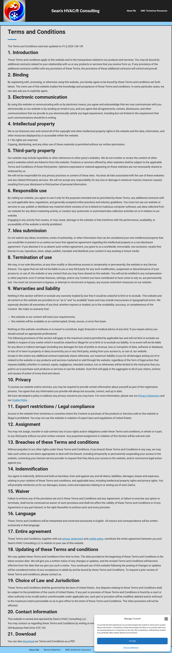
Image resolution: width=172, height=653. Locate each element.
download (28, 641)
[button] (166, 618)
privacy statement (72, 538)
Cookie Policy (19, 400)
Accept (132, 641)
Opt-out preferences (131, 648)
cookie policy (96, 538)
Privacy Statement (149, 395)
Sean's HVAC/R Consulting (75, 10)
